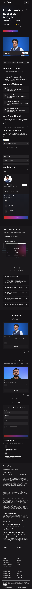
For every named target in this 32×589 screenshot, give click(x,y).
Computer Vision (13, 538)
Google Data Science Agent (16, 540)
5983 (5, 342)
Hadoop (5, 537)
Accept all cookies (9, 587)
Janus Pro (17, 516)
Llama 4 (4, 515)
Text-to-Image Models (15, 506)
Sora (27, 515)
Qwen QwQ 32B (14, 520)
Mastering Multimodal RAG (15, 479)
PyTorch (4, 535)
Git (11, 537)
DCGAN (4, 506)
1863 (5, 385)
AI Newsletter (19, 577)
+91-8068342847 (8, 449)
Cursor (22, 509)
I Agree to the (11, 426)
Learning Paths (20, 553)
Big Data (10, 539)
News (9, 492)
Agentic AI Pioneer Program (16, 469)
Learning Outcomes (12, 62)
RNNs (24, 505)
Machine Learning (23, 478)
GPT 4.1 (16, 515)
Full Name (5, 410)
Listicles (7, 494)
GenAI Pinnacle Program (8, 468)
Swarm (4, 529)
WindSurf (18, 509)
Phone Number (6, 415)
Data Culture (19, 575)
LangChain (14, 503)
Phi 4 (4, 518)
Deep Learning (6, 479)
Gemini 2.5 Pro (25, 516)
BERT (7, 501)
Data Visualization (20, 538)
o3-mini (24, 515)
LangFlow (16, 528)
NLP (25, 537)
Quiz (23, 493)
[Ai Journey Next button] (27, 351)
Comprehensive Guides (21, 555)
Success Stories (19, 493)
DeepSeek (11, 474)
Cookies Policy (5, 584)
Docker (9, 537)
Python (10, 478)
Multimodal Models (19, 505)
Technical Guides (14, 492)
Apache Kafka (18, 537)
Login (27, 2)
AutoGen (21, 528)
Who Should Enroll (20, 62)
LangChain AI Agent (10, 505)
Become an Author (6, 571)
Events (18, 562)
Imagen (13, 507)
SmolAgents (24, 526)
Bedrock (4, 520)
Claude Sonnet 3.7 (16, 517)
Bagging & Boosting (15, 480)
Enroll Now (16, 346)
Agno (13, 528)
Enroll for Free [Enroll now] (10, 31)
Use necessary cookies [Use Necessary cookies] (22, 587)
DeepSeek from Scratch (18, 476)
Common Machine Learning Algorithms (20, 539)
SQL (8, 534)
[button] (16, 335)
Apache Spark (13, 535)
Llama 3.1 (9, 515)
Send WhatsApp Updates (9, 427)
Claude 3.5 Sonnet (24, 517)
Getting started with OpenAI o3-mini (17, 484)
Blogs (18, 549)
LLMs (11, 502)
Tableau (12, 482)
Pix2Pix (20, 500)
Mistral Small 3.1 (12, 518)
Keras (14, 537)
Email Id (5, 420)
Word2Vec (11, 501)
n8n (4, 526)
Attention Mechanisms (21, 501)
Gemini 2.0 (5, 517)
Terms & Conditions (13, 426)
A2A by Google (18, 526)
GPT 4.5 (12, 515)
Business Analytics (18, 482)
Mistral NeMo (19, 518)
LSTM (15, 501)
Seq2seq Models (12, 508)
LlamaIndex (19, 503)
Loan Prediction (23, 480)
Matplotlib (19, 535)
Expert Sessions (20, 551)
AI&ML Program (6, 562)
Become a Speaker (6, 573)
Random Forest (6, 538)
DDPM (21, 506)
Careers (4, 553)
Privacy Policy (26, 583)
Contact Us (5, 551)
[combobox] (5, 417)
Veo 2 (20, 516)
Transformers (11, 500)
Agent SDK (12, 526)
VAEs (7, 500)
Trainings (18, 573)
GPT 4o (20, 515)
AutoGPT (8, 529)
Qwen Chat (5, 521)
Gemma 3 (10, 517)
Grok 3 (9, 521)
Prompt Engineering (18, 491)
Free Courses (5, 560)
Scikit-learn (25, 534)
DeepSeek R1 (5, 516)
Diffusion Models (6, 502)
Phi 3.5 (7, 518)
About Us (5, 549)
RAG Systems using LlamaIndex (16, 477)
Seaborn (23, 535)
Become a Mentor (6, 575)
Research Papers (11, 493)
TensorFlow (20, 534)
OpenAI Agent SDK (17, 474)
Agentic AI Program (7, 566)
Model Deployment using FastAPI (14, 483)
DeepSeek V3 (11, 516)
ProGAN (8, 506)
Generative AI (5, 474)
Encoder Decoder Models (21, 502)
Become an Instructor (7, 577)
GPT (4, 501)
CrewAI (9, 528)
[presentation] (11, 432)
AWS (23, 537)
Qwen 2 (19, 520)
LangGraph (5, 528)
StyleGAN (16, 500)
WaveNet (18, 508)
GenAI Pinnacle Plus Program (19, 468)
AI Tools (20, 492)
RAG (23, 503)
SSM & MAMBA (7, 477)
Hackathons (19, 560)
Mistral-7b (25, 518)
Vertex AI (9, 520)
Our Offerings (19, 571)
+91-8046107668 (15, 449)
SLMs (14, 502)
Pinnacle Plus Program (7, 564)
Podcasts (18, 564)
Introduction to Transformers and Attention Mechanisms (14, 485)
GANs (4, 500)
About (5, 62)
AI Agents (5, 491)
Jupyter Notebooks (14, 534)
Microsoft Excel (16, 478)
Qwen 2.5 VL (24, 520)
